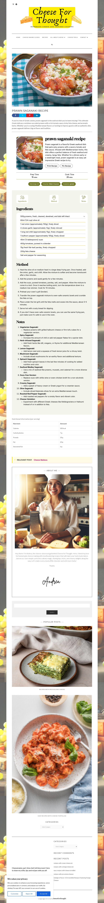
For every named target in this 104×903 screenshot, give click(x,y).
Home (18, 37)
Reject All (29, 894)
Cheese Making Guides (31, 37)
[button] (84, 216)
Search (52, 612)
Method (54, 198)
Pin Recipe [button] (66, 166)
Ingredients (22, 198)
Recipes (45, 37)
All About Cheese (57, 37)
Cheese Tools (73, 37)
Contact (84, 37)
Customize (14, 894)
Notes (84, 198)
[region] (28, 887)
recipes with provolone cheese (63, 874)
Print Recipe (52, 166)
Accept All (43, 894)
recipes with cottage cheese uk (63, 867)
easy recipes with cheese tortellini (64, 870)
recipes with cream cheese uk (63, 863)
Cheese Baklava (40, 460)
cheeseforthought (59, 898)
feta (49, 302)
